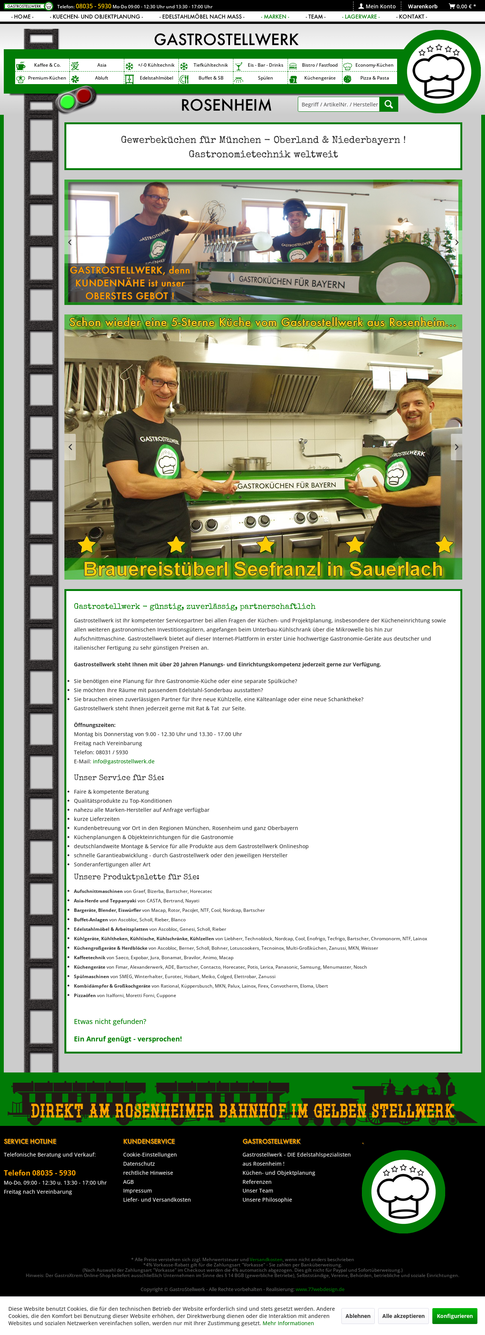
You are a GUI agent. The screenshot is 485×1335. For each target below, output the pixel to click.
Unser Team (257, 1190)
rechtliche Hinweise (148, 1172)
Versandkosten (266, 1259)
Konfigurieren (455, 1315)
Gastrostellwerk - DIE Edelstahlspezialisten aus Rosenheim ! (296, 1159)
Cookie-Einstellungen (150, 1154)
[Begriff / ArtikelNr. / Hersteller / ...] (348, 104)
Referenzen (257, 1181)
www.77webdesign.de (320, 1289)
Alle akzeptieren (403, 1315)
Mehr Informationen (288, 1323)
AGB (128, 1181)
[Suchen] (388, 104)
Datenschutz (139, 1163)
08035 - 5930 (93, 6)
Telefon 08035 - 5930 (40, 1173)
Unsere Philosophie (267, 1199)
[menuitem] (377, 6)
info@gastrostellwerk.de (124, 761)
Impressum (137, 1190)
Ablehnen (358, 1315)
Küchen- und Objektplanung (278, 1172)
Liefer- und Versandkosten (157, 1199)
